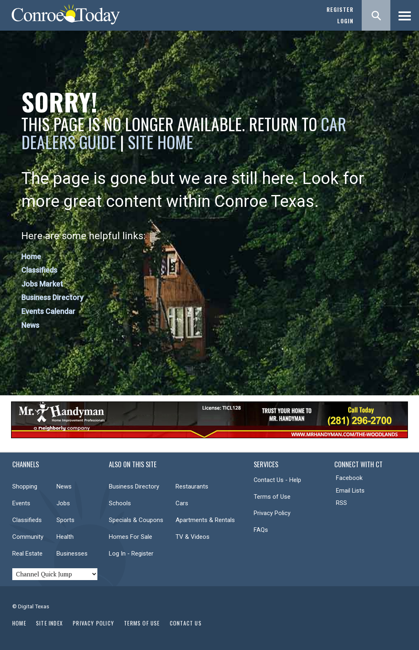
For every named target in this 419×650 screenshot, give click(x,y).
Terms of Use (272, 496)
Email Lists (350, 490)
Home (31, 256)
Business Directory (52, 297)
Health (65, 536)
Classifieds (39, 270)
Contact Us (186, 623)
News (30, 325)
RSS (341, 503)
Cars (182, 503)
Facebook (349, 478)
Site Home (160, 142)
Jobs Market (42, 284)
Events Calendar (48, 311)
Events (21, 503)
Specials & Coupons (136, 520)
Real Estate (27, 553)
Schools (120, 503)
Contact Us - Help (277, 480)
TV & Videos (193, 536)
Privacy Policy (272, 513)
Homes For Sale (130, 536)
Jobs (63, 503)
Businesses (72, 553)
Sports (65, 520)
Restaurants (192, 486)
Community (27, 536)
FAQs (261, 529)
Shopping (24, 486)
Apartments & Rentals (205, 520)
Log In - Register (131, 553)
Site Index (49, 623)
